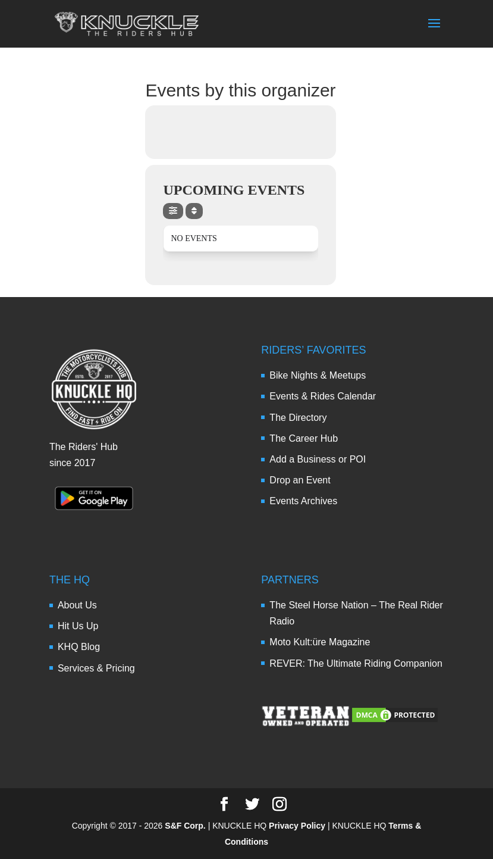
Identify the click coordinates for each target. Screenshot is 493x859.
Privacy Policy (297, 825)
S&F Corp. (185, 825)
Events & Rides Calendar (322, 396)
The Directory (297, 418)
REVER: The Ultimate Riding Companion (355, 663)
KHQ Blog (79, 647)
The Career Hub (303, 438)
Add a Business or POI (317, 459)
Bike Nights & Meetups (317, 375)
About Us (77, 605)
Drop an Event (299, 480)
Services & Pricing (96, 668)
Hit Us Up (78, 626)
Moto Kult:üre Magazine (319, 642)
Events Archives (303, 501)
